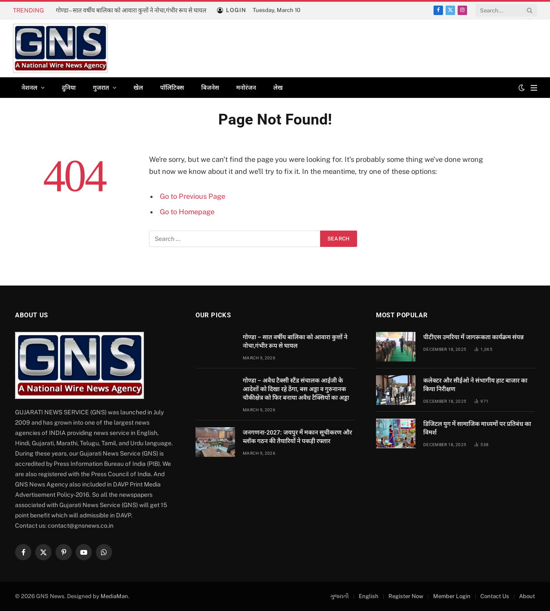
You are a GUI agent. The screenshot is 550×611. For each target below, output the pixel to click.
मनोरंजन (246, 87)
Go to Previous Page (192, 196)
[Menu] (534, 87)
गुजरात (101, 87)
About (527, 596)
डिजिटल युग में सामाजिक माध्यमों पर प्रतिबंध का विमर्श (477, 428)
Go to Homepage (187, 211)
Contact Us (494, 596)
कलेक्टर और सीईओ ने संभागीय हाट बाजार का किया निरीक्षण (475, 384)
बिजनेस (210, 87)
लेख (278, 87)
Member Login (452, 596)
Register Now (405, 596)
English (369, 596)
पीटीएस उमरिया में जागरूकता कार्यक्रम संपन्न (473, 337)
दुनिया (69, 87)
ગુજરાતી (339, 596)
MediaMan (114, 596)
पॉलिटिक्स (172, 87)
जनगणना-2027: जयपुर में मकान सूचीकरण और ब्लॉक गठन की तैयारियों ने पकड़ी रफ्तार (297, 436)
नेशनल (29, 87)
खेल (138, 87)
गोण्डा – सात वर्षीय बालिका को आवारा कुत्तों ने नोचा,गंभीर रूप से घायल (131, 10)
